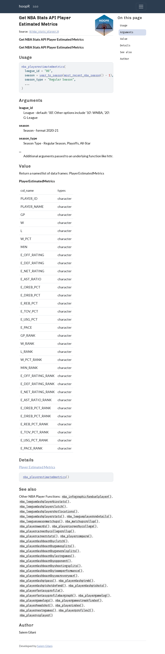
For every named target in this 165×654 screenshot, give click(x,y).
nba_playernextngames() (38, 610)
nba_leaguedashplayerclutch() (43, 506)
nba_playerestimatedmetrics (44, 477)
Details (125, 45)
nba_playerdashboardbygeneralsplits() (49, 551)
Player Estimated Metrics (37, 467)
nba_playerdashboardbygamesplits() (47, 546)
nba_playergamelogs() (36, 600)
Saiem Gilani (44, 646)
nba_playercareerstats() (39, 536)
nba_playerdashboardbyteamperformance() (51, 571)
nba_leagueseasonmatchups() (41, 521)
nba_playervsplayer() (36, 615)
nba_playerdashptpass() (38, 580)
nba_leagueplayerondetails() (89, 516)
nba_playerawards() (34, 526)
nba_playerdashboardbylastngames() (47, 556)
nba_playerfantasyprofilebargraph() (48, 595)
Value (123, 38)
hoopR (24, 6)
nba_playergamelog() (94, 595)
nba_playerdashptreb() (76, 580)
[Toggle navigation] (141, 6)
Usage (123, 25)
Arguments (126, 32)
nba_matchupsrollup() (81, 521)
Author (124, 58)
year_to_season (50, 75)
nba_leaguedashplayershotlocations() (48, 511)
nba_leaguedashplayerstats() (42, 516)
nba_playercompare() (76, 536)
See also (126, 52)
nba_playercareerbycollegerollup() (47, 531)
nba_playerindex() (69, 605)
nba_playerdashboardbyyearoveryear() (48, 575)
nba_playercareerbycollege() (74, 526)
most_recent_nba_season (82, 75)
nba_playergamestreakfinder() (78, 600)
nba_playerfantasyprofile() (41, 590)
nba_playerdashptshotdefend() (43, 585)
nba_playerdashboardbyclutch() (43, 541)
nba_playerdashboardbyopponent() (45, 561)
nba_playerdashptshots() (87, 585)
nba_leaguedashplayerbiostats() (44, 501)
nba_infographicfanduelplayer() (86, 496)
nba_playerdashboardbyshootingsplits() (50, 566)
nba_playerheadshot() (36, 605)
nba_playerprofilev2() (76, 610)
